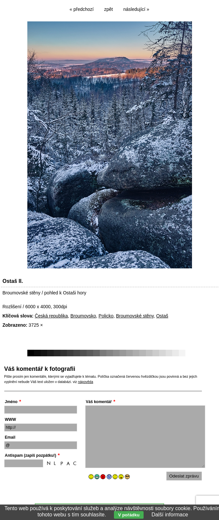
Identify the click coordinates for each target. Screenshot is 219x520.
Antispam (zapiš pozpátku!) (30, 455)
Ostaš (162, 315)
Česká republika (51, 315)
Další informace (169, 514)
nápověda (85, 382)
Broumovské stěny (134, 315)
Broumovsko (83, 315)
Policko (105, 315)
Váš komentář (99, 401)
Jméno (11, 401)
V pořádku (128, 514)
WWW (10, 419)
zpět (108, 9)
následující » (136, 9)
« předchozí (81, 9)
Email (10, 437)
